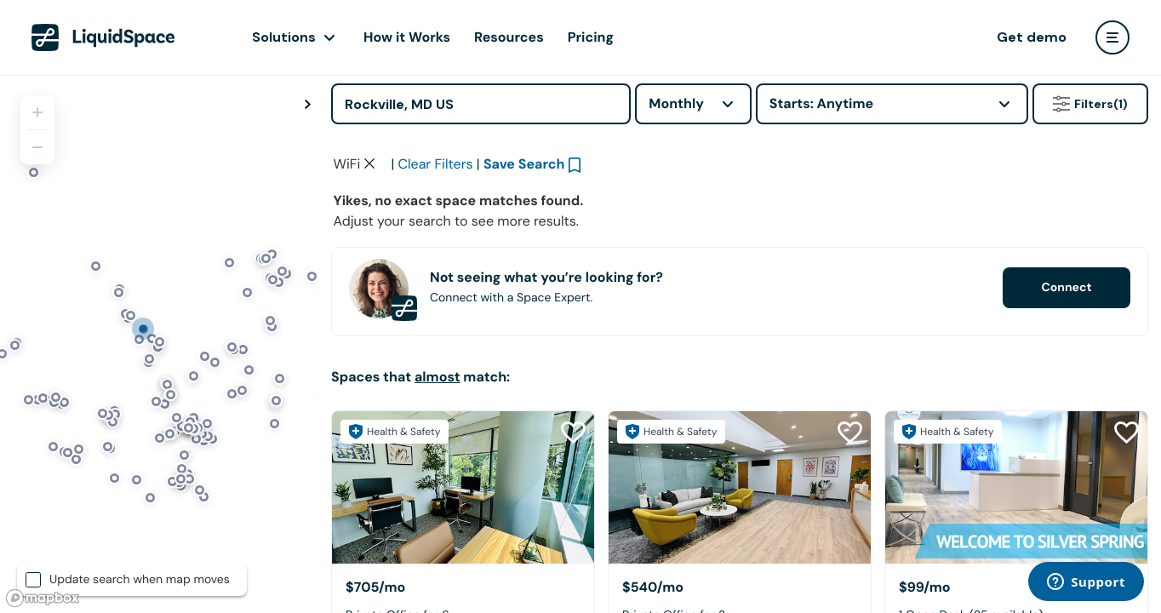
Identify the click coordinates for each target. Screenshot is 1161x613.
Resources (509, 37)
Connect (1066, 412)
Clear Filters (435, 288)
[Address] (481, 103)
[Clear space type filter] (369, 288)
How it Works (406, 37)
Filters (1090, 104)
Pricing (591, 37)
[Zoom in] (37, 112)
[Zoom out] (37, 147)
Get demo (1032, 37)
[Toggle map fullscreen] (307, 104)
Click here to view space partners (867, 199)
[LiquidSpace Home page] (103, 37)
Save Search (524, 288)
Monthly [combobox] (676, 103)
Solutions (284, 37)
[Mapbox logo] (42, 598)
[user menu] (1112, 37)
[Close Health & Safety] (1125, 163)
